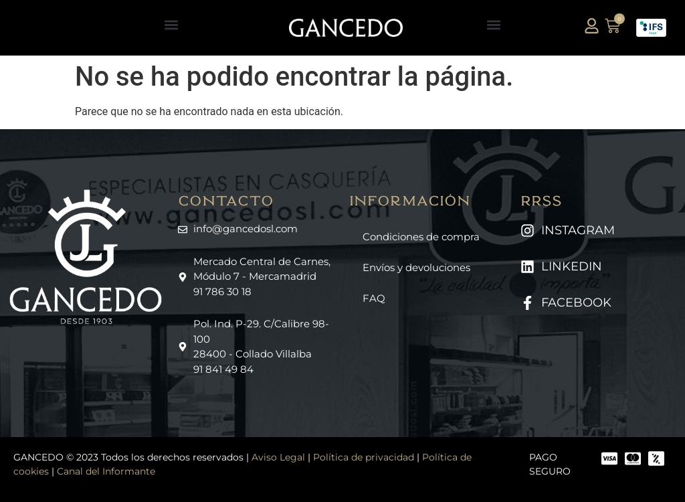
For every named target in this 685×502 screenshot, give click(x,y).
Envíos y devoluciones (416, 267)
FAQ (374, 298)
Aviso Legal (278, 457)
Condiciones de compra (421, 236)
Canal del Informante (106, 471)
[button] (171, 24)
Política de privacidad (363, 457)
